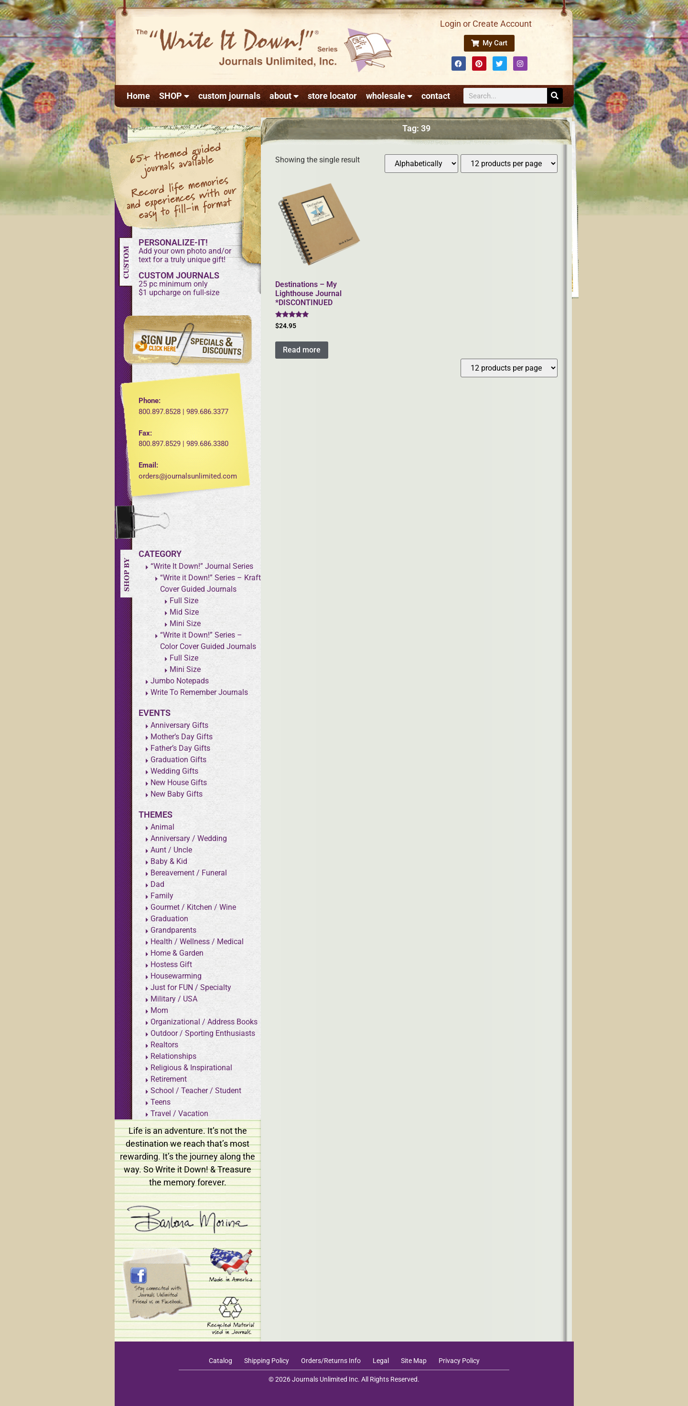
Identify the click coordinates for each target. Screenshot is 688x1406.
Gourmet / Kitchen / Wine (193, 907)
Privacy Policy (459, 1360)
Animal (162, 826)
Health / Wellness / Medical (197, 941)
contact (435, 96)
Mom (159, 1010)
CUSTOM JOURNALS (179, 275)
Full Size (184, 600)
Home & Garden (177, 953)
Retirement (168, 1079)
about (284, 96)
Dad (157, 884)
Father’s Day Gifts (180, 748)
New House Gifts (178, 782)
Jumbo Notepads (179, 680)
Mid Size (184, 612)
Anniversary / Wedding (188, 838)
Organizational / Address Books (204, 1021)
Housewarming (176, 975)
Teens (160, 1102)
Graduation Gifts (178, 759)
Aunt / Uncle (171, 849)
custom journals (229, 96)
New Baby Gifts (176, 794)
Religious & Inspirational (191, 1067)
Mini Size (185, 623)
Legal (381, 1360)
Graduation (169, 918)
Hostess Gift (171, 964)
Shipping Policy (266, 1360)
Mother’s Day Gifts (181, 736)
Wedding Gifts (174, 771)
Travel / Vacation (179, 1113)
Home (138, 96)
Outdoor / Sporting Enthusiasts (202, 1033)
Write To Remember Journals (199, 692)
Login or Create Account (486, 24)
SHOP (174, 96)
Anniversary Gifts (179, 725)
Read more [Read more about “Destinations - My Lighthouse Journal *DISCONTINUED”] (302, 349)
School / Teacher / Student (195, 1090)
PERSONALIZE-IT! (173, 242)
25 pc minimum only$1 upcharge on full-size (179, 288)
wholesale (389, 96)
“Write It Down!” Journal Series (201, 566)
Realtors (164, 1044)
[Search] (555, 96)
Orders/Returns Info (331, 1360)
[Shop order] (421, 163)
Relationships (173, 1056)
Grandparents (173, 930)
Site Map (414, 1360)
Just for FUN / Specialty (190, 987)
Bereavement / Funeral (188, 872)
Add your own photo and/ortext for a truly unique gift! (185, 255)
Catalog (220, 1360)
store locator (332, 96)
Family (161, 895)
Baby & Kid (168, 861)
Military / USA (173, 998)
